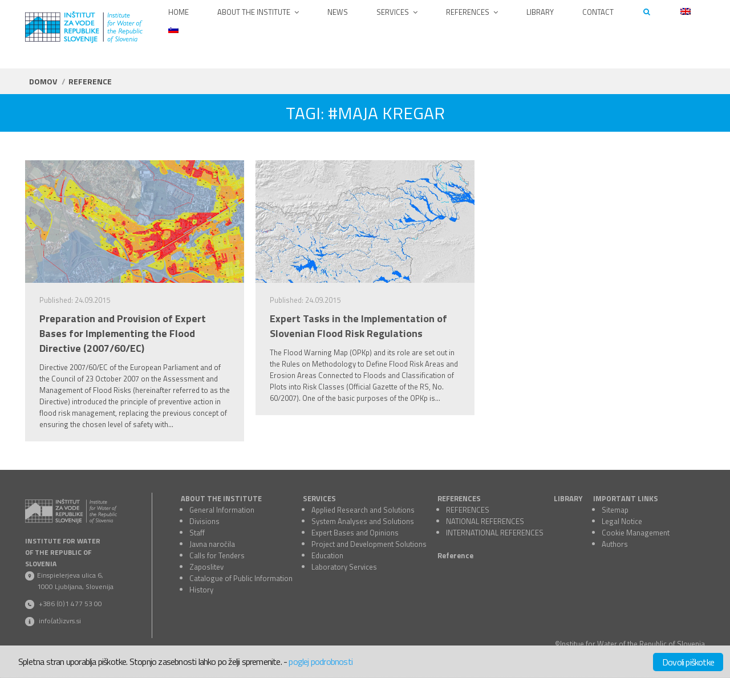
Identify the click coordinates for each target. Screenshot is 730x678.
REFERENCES (459, 498)
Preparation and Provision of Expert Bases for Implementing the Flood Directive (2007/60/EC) (122, 333)
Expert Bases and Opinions (355, 532)
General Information (221, 509)
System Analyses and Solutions (362, 521)
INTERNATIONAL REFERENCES (495, 532)
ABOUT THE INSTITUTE (221, 498)
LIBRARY (568, 498)
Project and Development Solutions (369, 544)
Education (327, 555)
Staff (197, 532)
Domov (43, 81)
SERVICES (319, 498)
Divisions (204, 521)
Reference (455, 555)
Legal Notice (622, 521)
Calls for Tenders (217, 555)
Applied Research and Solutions (363, 509)
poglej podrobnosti (320, 661)
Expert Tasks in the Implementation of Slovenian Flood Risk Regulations (358, 326)
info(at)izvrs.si (60, 620)
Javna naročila (212, 544)
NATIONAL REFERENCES (485, 521)
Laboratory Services (344, 567)
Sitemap (615, 509)
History (201, 589)
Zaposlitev (206, 567)
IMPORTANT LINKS (625, 498)
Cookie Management (636, 532)
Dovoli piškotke (688, 662)
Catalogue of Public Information (241, 578)
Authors (615, 544)
